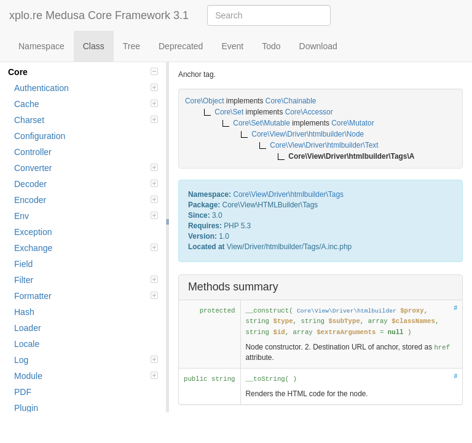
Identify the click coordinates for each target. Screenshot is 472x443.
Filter (86, 280)
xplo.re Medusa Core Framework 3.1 (99, 15)
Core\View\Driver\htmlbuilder (346, 311)
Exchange (86, 248)
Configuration (39, 136)
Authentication (86, 88)
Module (86, 376)
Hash (24, 312)
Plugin (26, 408)
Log (86, 360)
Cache (86, 104)
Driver (278, 194)
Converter (86, 168)
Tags (336, 194)
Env (86, 216)
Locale (26, 344)
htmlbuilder (308, 194)
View (259, 194)
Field (23, 264)
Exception (33, 232)
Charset (86, 120)
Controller (33, 152)
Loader (27, 328)
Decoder (86, 184)
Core (83, 72)
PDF (22, 392)
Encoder (86, 200)
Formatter (86, 296)
